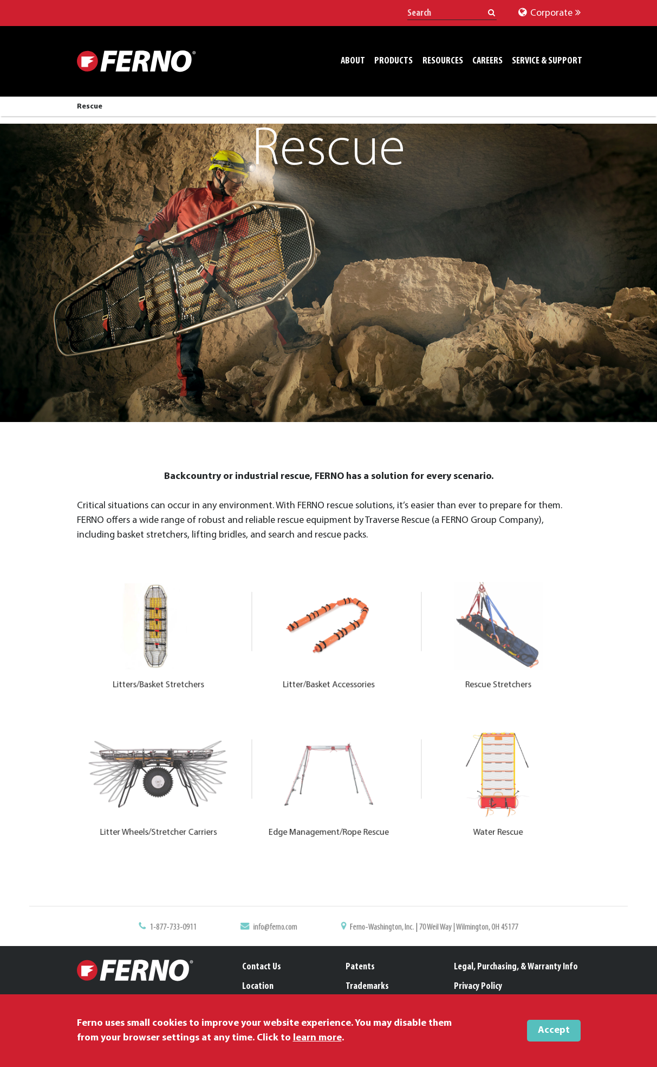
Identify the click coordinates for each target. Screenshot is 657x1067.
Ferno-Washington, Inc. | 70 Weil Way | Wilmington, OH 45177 (387, 932)
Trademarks (367, 986)
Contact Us (261, 967)
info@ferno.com (299, 932)
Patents (360, 967)
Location (258, 986)
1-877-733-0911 (242, 932)
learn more (317, 1038)
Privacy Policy (478, 986)
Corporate (549, 13)
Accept (554, 1030)
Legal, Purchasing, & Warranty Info (516, 967)
